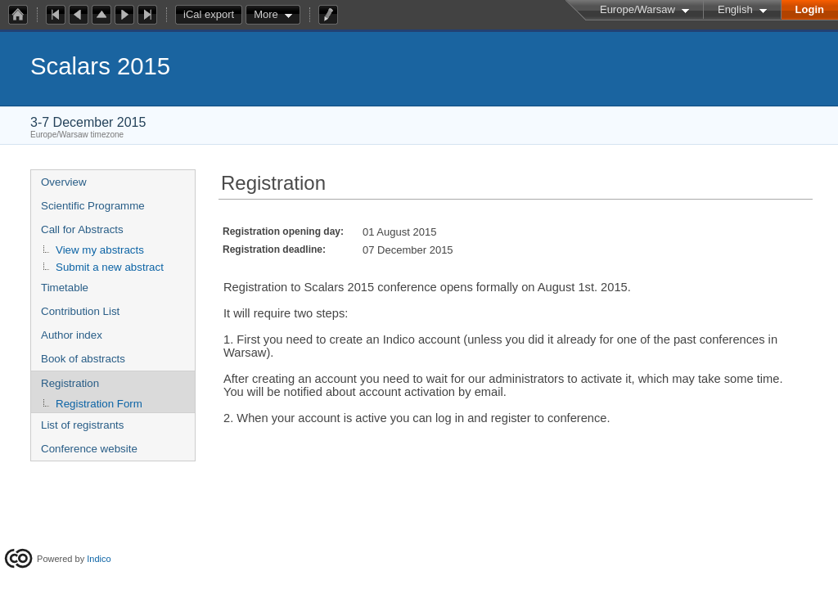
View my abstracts (100, 250)
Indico (98, 559)
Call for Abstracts (82, 229)
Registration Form (99, 404)
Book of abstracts (83, 359)
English (735, 9)
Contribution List (80, 311)
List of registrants (82, 425)
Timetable (64, 287)
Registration (70, 383)
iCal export (212, 15)
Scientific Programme (93, 206)
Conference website (89, 449)
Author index (71, 335)
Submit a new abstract (110, 267)
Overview (64, 182)
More (266, 14)
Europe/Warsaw (637, 9)
